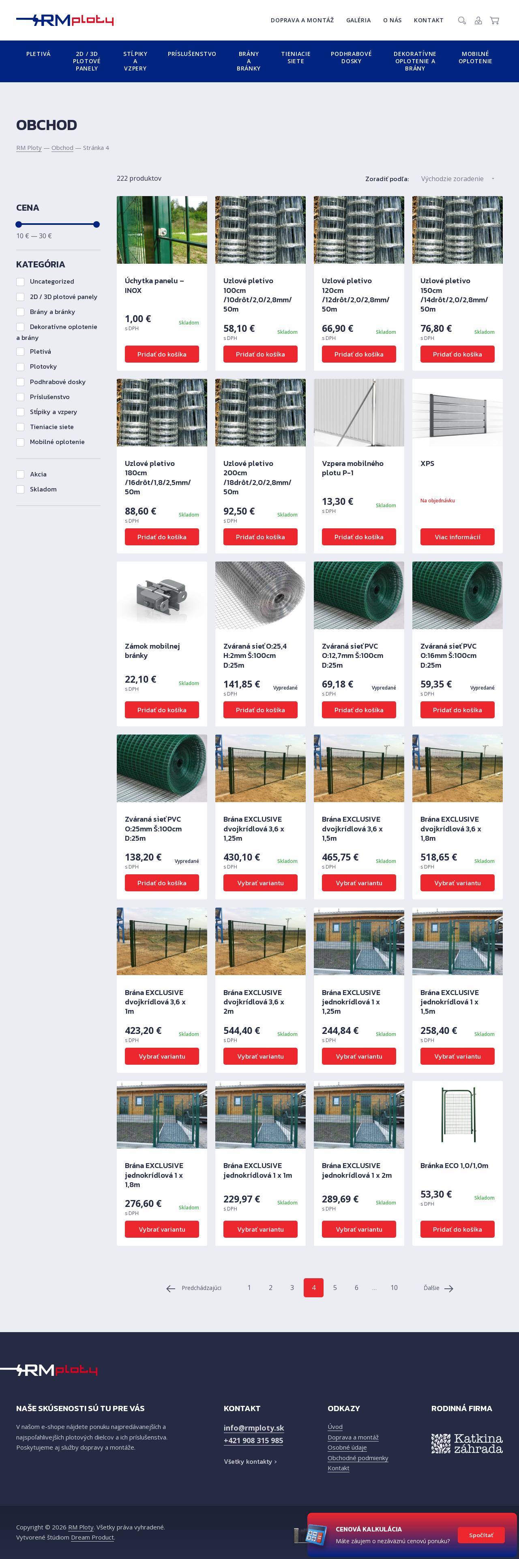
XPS (427, 463)
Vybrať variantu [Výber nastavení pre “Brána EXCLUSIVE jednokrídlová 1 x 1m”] (260, 1229)
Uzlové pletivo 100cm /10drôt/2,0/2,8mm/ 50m (257, 294)
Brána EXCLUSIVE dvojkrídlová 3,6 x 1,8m (450, 829)
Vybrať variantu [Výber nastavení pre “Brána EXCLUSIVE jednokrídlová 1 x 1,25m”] (359, 1056)
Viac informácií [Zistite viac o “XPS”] (457, 537)
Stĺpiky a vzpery (135, 61)
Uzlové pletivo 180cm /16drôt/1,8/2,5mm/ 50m (158, 477)
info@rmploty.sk (254, 1428)
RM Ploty (29, 147)
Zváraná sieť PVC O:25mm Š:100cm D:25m (153, 829)
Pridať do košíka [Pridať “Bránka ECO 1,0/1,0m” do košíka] (457, 1229)
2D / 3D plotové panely (87, 61)
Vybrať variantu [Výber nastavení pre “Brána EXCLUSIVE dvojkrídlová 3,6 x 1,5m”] (359, 883)
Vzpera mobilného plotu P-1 (353, 468)
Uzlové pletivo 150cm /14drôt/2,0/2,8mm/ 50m (454, 294)
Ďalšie (438, 1289)
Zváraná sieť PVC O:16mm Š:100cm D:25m (448, 656)
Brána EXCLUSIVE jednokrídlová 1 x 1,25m (351, 1002)
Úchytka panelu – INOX (154, 285)
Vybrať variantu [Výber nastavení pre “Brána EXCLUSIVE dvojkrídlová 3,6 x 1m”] (162, 1056)
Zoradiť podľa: (387, 179)
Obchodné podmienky (358, 1458)
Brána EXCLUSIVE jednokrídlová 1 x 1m (257, 1170)
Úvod (335, 1426)
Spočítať (481, 1535)
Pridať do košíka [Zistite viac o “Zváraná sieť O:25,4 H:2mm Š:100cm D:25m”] (260, 710)
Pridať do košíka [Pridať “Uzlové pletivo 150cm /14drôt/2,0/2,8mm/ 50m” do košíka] (457, 354)
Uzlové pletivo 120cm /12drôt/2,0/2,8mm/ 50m (356, 294)
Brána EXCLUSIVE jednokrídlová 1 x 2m (357, 1170)
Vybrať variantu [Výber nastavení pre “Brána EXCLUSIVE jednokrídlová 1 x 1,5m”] (457, 1056)
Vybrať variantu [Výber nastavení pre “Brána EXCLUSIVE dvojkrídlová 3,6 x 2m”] (260, 1056)
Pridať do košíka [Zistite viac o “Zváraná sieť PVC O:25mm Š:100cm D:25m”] (162, 883)
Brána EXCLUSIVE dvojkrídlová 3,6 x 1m (155, 1002)
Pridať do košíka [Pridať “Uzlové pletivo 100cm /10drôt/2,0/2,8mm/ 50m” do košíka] (260, 354)
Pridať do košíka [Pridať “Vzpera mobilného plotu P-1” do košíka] (359, 537)
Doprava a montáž (302, 20)
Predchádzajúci (193, 1289)
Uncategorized (45, 281)
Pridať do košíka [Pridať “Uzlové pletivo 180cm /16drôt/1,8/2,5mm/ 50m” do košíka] (162, 537)
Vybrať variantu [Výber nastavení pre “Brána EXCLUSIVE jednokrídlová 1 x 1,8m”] (162, 1229)
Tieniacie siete (296, 57)
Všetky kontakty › (250, 1461)
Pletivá (38, 54)
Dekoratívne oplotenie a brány (415, 61)
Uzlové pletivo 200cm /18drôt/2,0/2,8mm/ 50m (257, 477)
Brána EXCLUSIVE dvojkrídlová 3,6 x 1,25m (253, 829)
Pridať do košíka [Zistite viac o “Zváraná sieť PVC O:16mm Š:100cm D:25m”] (457, 710)
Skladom (36, 489)
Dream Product (92, 1537)
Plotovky (36, 366)
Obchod (62, 147)
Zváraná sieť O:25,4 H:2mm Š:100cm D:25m (255, 656)
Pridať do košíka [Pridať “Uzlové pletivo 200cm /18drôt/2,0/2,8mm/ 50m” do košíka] (260, 537)
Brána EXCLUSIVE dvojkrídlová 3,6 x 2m (253, 1002)
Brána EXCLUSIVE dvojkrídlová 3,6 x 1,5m (352, 829)
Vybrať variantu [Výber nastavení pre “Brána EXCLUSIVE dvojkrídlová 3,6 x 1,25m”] (260, 883)
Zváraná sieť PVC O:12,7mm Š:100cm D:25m (352, 656)
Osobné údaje (347, 1447)
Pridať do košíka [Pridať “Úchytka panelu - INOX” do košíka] (162, 354)
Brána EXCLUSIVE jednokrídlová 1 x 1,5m (449, 1002)
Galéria (358, 20)
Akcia (31, 474)
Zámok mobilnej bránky (152, 651)
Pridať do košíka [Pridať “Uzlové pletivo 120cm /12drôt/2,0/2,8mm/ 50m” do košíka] (359, 354)
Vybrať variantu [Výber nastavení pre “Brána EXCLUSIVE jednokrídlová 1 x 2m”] (359, 1229)
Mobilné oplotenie (476, 57)
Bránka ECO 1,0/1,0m (454, 1165)
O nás (392, 20)
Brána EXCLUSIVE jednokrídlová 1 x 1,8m (154, 1175)
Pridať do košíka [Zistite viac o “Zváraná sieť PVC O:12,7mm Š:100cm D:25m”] (359, 710)
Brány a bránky (249, 61)
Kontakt (429, 20)
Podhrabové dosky (351, 57)
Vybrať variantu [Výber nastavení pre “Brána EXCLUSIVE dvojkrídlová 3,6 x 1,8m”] (457, 883)
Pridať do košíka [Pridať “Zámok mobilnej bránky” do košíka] (162, 710)
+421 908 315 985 (253, 1440)
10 (394, 1287)
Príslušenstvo (192, 54)
